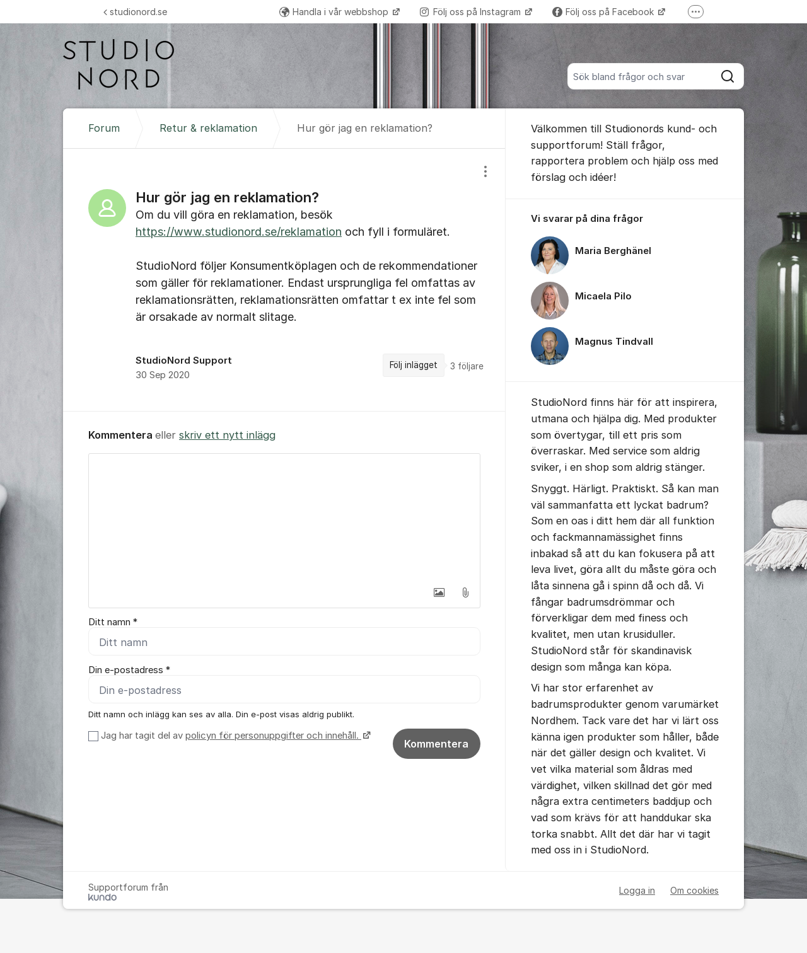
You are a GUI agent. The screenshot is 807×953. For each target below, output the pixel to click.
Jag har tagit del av (234, 735)
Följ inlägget (414, 365)
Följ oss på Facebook (604, 11)
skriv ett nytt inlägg (227, 435)
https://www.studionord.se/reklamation (239, 231)
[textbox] (284, 517)
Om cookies (694, 890)
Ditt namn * (112, 622)
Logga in (637, 890)
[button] (439, 592)
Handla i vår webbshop (335, 11)
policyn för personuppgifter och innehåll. (273, 735)
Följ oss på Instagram (471, 11)
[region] (284, 280)
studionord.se (135, 11)
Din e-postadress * (129, 670)
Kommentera (436, 743)
